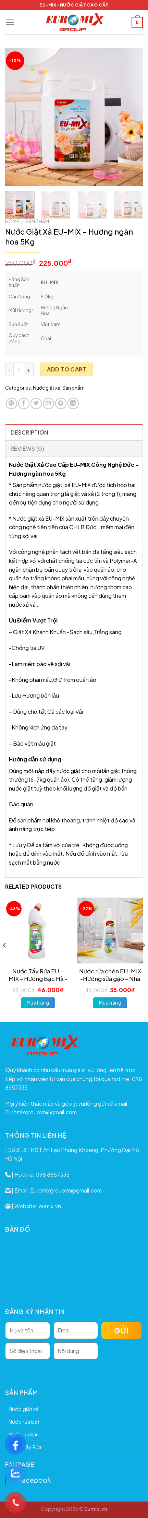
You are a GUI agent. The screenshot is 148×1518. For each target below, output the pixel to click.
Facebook (34, 1480)
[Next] (143, 959)
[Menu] (10, 22)
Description (29, 432)
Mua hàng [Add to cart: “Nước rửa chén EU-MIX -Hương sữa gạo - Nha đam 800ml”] (110, 1002)
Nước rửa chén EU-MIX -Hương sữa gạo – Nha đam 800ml (110, 975)
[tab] (74, 432)
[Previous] (4, 959)
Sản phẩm (37, 221)
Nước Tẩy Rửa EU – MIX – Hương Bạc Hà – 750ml (38, 975)
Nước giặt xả (46, 387)
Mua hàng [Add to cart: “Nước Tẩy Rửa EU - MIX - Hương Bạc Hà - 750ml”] (38, 1002)
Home (12, 221)
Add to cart (66, 369)
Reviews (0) (27, 448)
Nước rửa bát (24, 1421)
